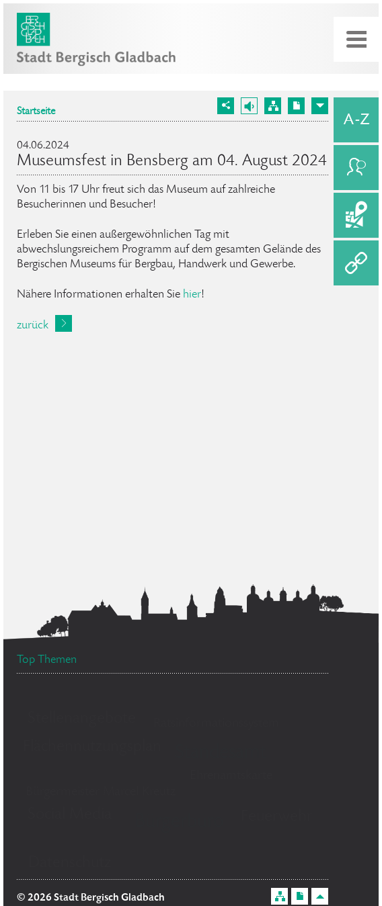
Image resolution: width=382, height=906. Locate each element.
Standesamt (220, 753)
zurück (32, 326)
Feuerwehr (277, 817)
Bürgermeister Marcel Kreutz (101, 792)
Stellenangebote (82, 719)
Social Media (70, 815)
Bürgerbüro (179, 823)
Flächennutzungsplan (92, 747)
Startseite (36, 112)
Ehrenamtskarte (231, 776)
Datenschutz (69, 863)
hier (192, 295)
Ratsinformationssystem (216, 724)
